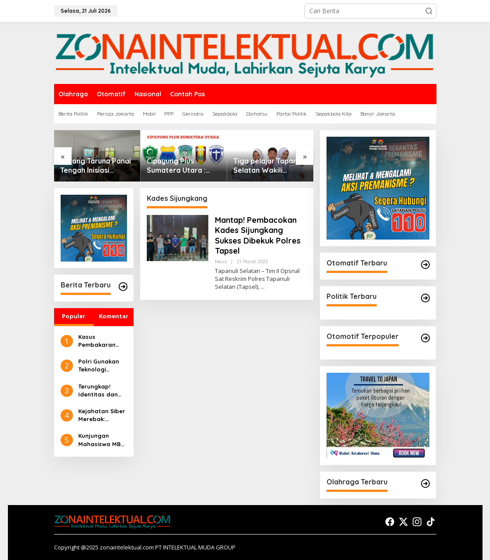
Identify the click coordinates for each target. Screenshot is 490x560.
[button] (428, 11)
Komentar (113, 316)
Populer (73, 316)
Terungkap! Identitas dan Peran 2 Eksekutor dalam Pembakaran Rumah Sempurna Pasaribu (98, 390)
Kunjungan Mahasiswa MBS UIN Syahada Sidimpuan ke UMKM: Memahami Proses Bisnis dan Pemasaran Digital (101, 439)
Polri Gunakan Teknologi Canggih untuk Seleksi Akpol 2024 (99, 365)
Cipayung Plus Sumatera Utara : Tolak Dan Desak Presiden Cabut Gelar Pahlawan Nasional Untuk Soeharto (183, 165)
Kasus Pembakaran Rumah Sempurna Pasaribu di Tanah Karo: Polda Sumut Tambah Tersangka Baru (101, 341)
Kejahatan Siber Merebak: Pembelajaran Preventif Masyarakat (101, 415)
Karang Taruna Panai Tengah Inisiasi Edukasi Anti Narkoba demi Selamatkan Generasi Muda (96, 165)
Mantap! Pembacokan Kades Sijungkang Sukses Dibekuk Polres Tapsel (258, 235)
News (221, 261)
